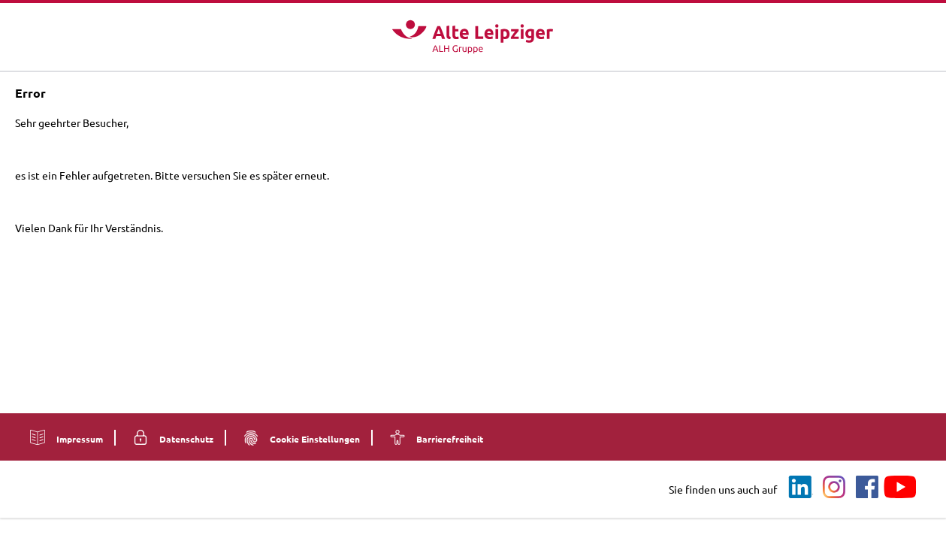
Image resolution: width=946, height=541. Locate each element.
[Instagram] (834, 488)
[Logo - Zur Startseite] (472, 36)
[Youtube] (900, 488)
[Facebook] (867, 488)
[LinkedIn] (801, 488)
